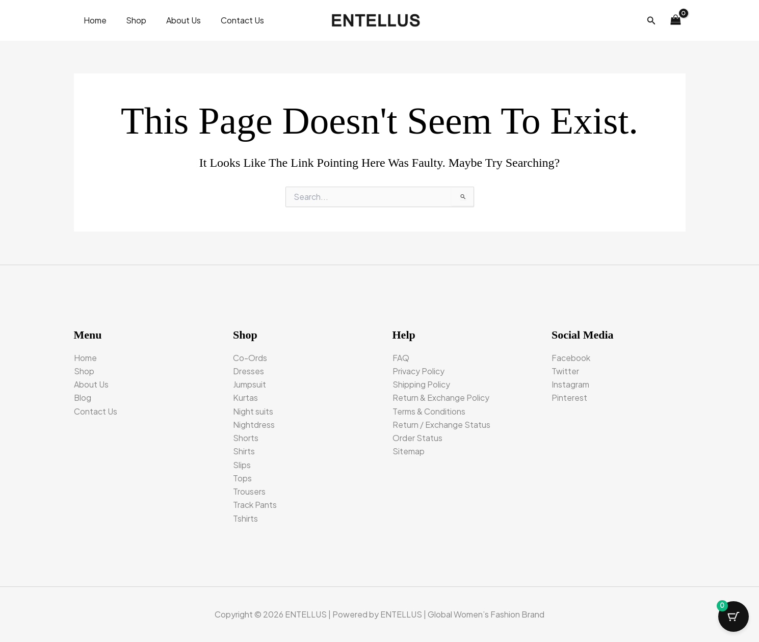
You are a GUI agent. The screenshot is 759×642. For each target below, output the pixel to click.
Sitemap (408, 451)
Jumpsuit (249, 383)
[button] (651, 20)
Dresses (248, 370)
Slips (242, 464)
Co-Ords (250, 356)
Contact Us (230, 20)
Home (93, 20)
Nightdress (254, 424)
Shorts (245, 437)
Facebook (571, 356)
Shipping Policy (421, 383)
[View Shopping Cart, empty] (676, 20)
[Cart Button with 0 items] (733, 616)
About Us (175, 20)
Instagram (570, 383)
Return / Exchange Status (441, 424)
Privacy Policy (418, 370)
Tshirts (245, 518)
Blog (83, 397)
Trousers (249, 491)
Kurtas (245, 397)
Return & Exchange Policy (440, 397)
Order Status (417, 437)
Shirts (244, 451)
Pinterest (569, 397)
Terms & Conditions (428, 410)
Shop (131, 20)
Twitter (565, 370)
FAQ (400, 356)
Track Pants (255, 504)
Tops (242, 478)
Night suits (253, 410)
